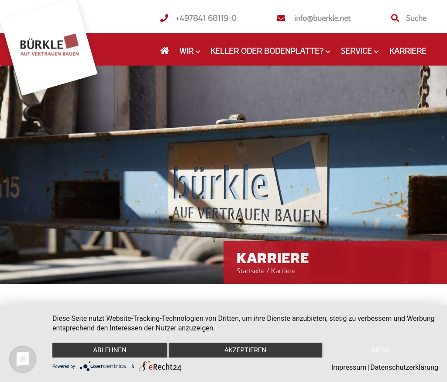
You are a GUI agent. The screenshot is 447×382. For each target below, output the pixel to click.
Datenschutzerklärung (404, 367)
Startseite (251, 270)
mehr (381, 350)
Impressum (349, 367)
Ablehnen (109, 350)
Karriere (407, 51)
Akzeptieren (245, 350)
